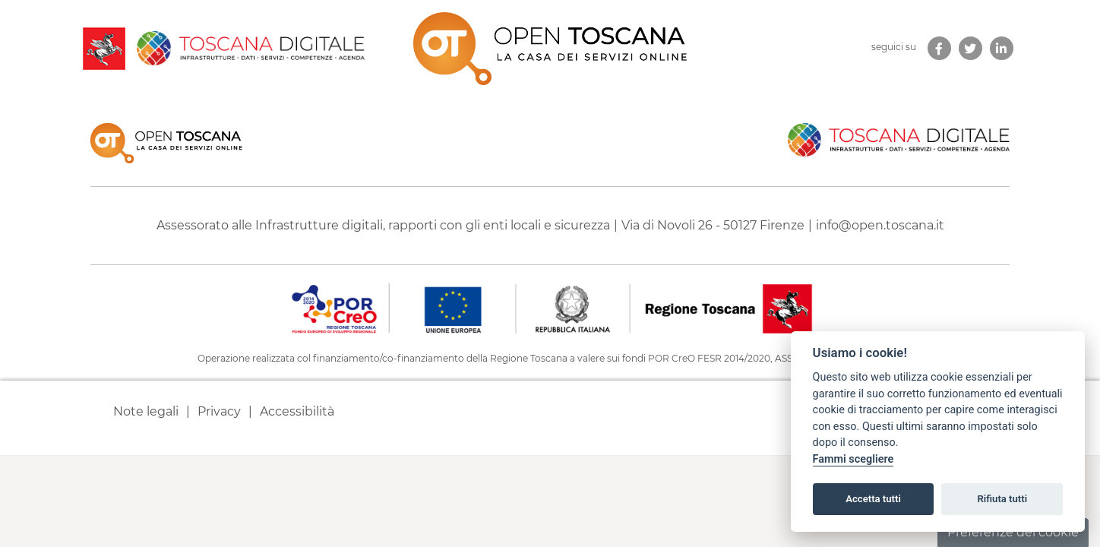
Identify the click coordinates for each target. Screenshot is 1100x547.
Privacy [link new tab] (219, 411)
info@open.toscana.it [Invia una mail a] (880, 225)
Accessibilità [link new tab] (297, 411)
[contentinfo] (550, 277)
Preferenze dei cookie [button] (1013, 532)
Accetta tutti (873, 498)
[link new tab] (939, 48)
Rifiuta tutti (1003, 498)
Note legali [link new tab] (146, 411)
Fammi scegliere (853, 459)
